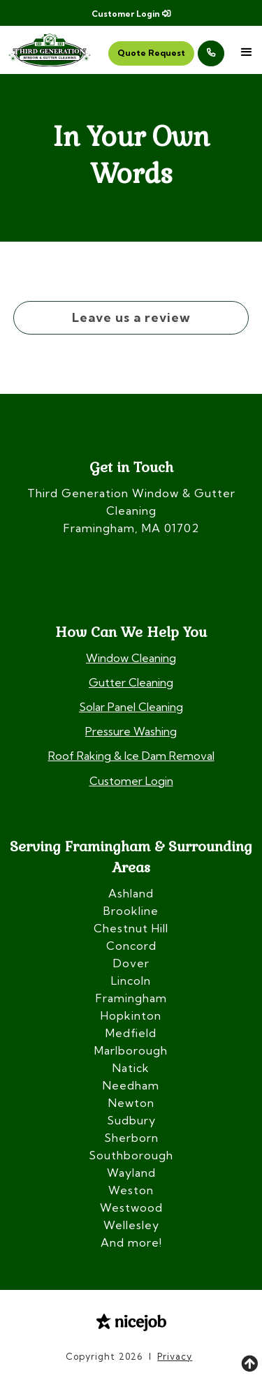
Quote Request (151, 52)
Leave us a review (131, 317)
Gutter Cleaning (131, 682)
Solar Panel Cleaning (131, 707)
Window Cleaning (131, 658)
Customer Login (131, 13)
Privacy (174, 1356)
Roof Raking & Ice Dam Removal (131, 756)
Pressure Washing (131, 731)
